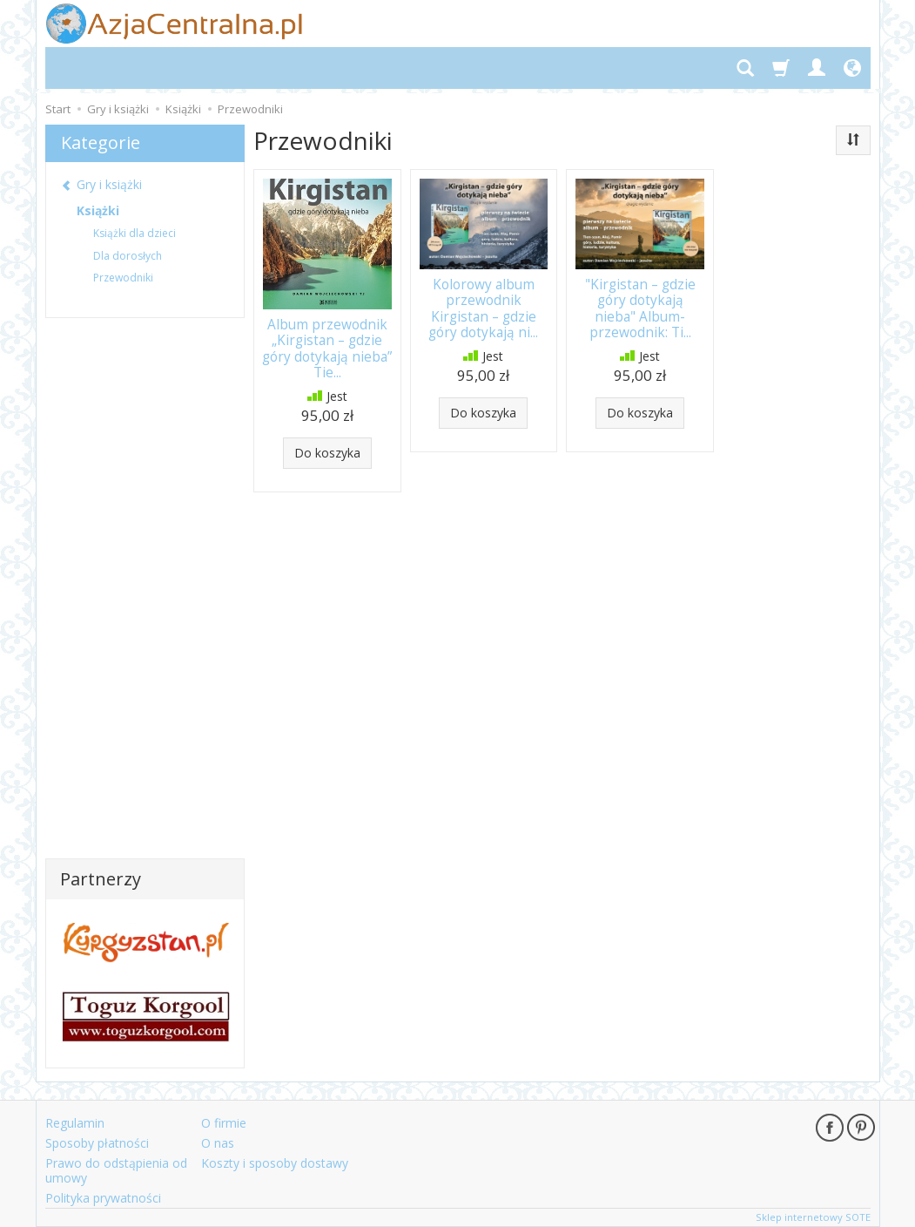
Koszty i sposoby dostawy (274, 1163)
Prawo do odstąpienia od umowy (116, 1170)
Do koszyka (327, 452)
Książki (98, 210)
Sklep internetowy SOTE (813, 1217)
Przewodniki (123, 277)
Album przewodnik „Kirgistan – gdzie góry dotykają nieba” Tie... (327, 348)
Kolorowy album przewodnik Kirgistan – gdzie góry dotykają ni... (483, 308)
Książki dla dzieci (134, 233)
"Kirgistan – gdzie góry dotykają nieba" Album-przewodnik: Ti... (640, 308)
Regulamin (74, 1123)
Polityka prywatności (103, 1197)
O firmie (223, 1123)
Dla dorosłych (127, 255)
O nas (217, 1143)
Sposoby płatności (97, 1143)
